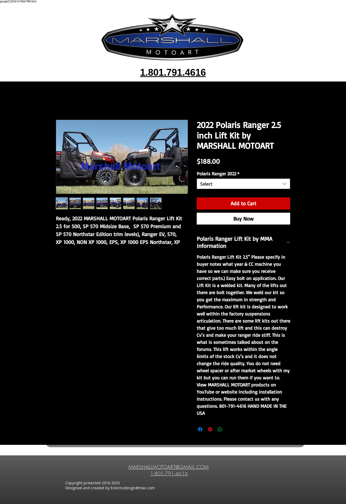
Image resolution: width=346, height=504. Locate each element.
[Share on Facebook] (200, 429)
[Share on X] (230, 429)
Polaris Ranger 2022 (218, 173)
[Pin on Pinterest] (210, 429)
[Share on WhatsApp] (220, 429)
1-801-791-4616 (169, 473)
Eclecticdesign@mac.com (133, 487)
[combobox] (243, 184)
